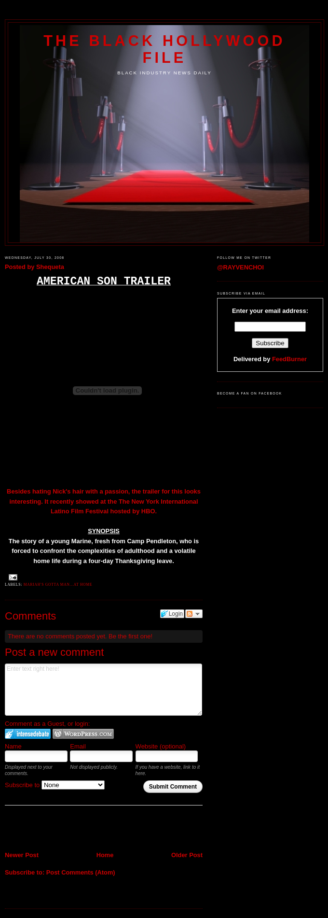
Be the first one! (130, 636)
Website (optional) (161, 746)
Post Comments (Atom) (80, 872)
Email (78, 746)
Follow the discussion (194, 613)
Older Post (187, 855)
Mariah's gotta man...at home (58, 584)
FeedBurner (289, 359)
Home (105, 855)
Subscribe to (55, 785)
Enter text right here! (103, 690)
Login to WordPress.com (83, 734)
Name (13, 746)
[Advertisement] (61, 829)
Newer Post (22, 855)
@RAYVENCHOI (240, 267)
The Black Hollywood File (164, 49)
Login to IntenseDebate (28, 734)
